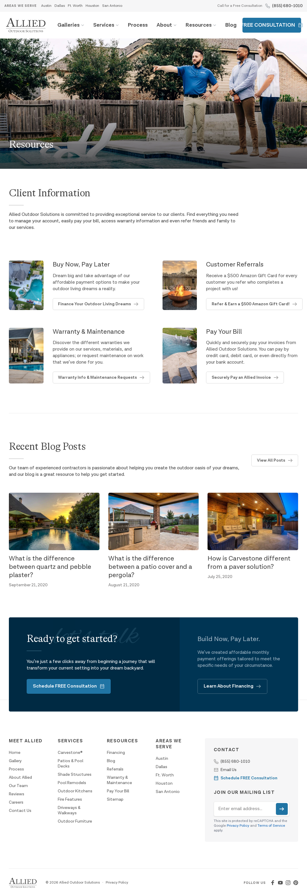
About (164, 25)
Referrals (115, 769)
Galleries (68, 25)
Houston (92, 6)
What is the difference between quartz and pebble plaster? (50, 566)
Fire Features (70, 799)
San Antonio (112, 6)
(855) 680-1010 (287, 6)
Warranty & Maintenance (119, 780)
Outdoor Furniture (75, 821)
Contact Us (20, 810)
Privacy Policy (238, 825)
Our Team (18, 786)
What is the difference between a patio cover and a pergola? (150, 566)
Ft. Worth (75, 6)
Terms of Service (271, 825)
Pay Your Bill (118, 791)
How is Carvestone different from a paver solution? (249, 562)
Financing (116, 752)
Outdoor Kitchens (75, 791)
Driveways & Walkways (69, 810)
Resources (199, 25)
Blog (231, 25)
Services (103, 25)
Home (14, 752)
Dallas (59, 6)
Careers (16, 802)
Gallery (15, 761)
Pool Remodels (72, 783)
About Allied (20, 777)
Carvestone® (70, 752)
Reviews (16, 794)
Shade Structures (74, 774)
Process (138, 25)
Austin (46, 6)
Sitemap (115, 799)
